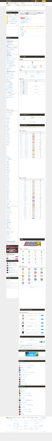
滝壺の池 (8, 188)
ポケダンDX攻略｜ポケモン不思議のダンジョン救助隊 (26, 345)
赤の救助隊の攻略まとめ (9, 42)
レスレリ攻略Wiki (25, 426)
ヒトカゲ (42, 255)
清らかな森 (40, 117)
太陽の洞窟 (8, 165)
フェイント (26, 146)
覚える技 (23, 33)
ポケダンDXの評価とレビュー (10, 95)
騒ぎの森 (8, 136)
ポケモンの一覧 (8, 210)
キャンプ (22, 67)
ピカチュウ (35, 252)
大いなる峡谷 (8, 128)
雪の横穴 (8, 157)
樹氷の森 (8, 133)
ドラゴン (35, 280)
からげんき (25, 211)
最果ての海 (8, 191)
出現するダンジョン (24, 32)
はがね (23, 283)
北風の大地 (8, 170)
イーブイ (23, 262)
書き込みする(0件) (32, 339)
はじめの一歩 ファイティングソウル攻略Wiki (28, 429)
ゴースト (29, 280)
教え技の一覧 (8, 220)
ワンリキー (41, 259)
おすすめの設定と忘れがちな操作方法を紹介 (13, 21)
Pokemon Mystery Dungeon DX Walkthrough (12, 244)
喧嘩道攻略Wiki (35, 429)
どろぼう (25, 200)
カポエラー (23, 92)
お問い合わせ (28, 417)
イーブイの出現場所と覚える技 (11, 23)
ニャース (42, 262)
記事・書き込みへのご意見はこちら (32, 343)
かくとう (35, 273)
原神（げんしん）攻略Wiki (16, 425)
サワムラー (23, 86)
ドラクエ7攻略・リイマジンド (16, 421)
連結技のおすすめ (9, 68)
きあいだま (25, 207)
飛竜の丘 (8, 196)
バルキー (24, 83)
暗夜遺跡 (8, 194)
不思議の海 (8, 204)
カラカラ (35, 259)
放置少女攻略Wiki (25, 425)
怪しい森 (8, 123)
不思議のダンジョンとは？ (10, 109)
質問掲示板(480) (8, 52)
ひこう (29, 276)
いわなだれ (25, 215)
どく (42, 273)
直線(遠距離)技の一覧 (9, 223)
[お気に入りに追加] (35, 3)
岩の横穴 (8, 144)
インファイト (26, 134)
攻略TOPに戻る (8, 39)
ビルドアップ (25, 192)
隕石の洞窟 (8, 180)
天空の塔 (8, 139)
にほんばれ (25, 196)
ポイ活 (32, 1)
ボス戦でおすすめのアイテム (10, 76)
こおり (29, 273)
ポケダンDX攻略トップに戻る (32, 244)
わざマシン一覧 (8, 231)
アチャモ (29, 259)
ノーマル (23, 269)
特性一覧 (8, 236)
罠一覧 (7, 241)
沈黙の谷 (8, 125)
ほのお (29, 269)
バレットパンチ (26, 145)
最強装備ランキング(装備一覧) (10, 233)
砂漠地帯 (8, 199)
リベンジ (26, 135)
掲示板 (15, 14)
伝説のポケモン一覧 (9, 212)
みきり (26, 157)
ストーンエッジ (25, 203)
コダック (29, 255)
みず (35, 269)
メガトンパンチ (26, 156)
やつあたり (25, 184)
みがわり (25, 188)
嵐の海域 (8, 162)
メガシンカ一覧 (8, 215)
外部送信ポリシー (24, 417)
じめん (23, 276)
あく (42, 280)
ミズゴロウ (41, 252)
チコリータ (35, 255)
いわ (23, 280)
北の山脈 (8, 175)
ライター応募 (43, 417)
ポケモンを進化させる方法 (10, 63)
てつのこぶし (38, 73)
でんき (23, 273)
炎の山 (7, 131)
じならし (25, 204)
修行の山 (29, 67)
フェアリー (29, 283)
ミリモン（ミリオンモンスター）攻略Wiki (17, 429)
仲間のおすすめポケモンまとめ (10, 60)
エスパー (35, 276)
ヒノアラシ (23, 252)
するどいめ (26, 73)
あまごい (25, 218)
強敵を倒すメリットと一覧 (10, 73)
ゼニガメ (29, 262)
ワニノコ (29, 252)
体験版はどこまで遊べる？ (10, 97)
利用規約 (14, 417)
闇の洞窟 (8, 183)
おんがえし (25, 214)
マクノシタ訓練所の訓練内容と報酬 (11, 65)
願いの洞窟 (24, 119)
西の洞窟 (8, 173)
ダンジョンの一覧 (9, 115)
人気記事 (9, 14)
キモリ (23, 255)
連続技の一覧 (8, 225)
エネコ (35, 262)
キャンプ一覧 (8, 239)
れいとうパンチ (26, 153)
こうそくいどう (26, 142)
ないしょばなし (25, 199)
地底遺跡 (24, 117)
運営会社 (32, 417)
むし (42, 276)
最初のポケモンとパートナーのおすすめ (11, 58)
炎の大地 (8, 167)
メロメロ (25, 185)
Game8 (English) (36, 417)
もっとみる (16, 25)
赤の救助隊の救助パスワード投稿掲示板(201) (12, 47)
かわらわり (25, 210)
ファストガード (26, 149)
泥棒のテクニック (9, 79)
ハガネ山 (8, 120)
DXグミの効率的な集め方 (10, 87)
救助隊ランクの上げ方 (9, 89)
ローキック (25, 181)
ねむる (25, 193)
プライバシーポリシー (18, 417)
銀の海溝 (8, 178)
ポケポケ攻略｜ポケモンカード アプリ (38, 421)
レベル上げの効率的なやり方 (10, 84)
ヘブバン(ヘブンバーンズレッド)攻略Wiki (38, 425)
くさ (42, 269)
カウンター (26, 138)
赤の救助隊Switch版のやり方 (10, 44)
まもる (25, 189)
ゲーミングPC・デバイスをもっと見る (12, 276)
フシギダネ (23, 259)
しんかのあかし (35, 86)
